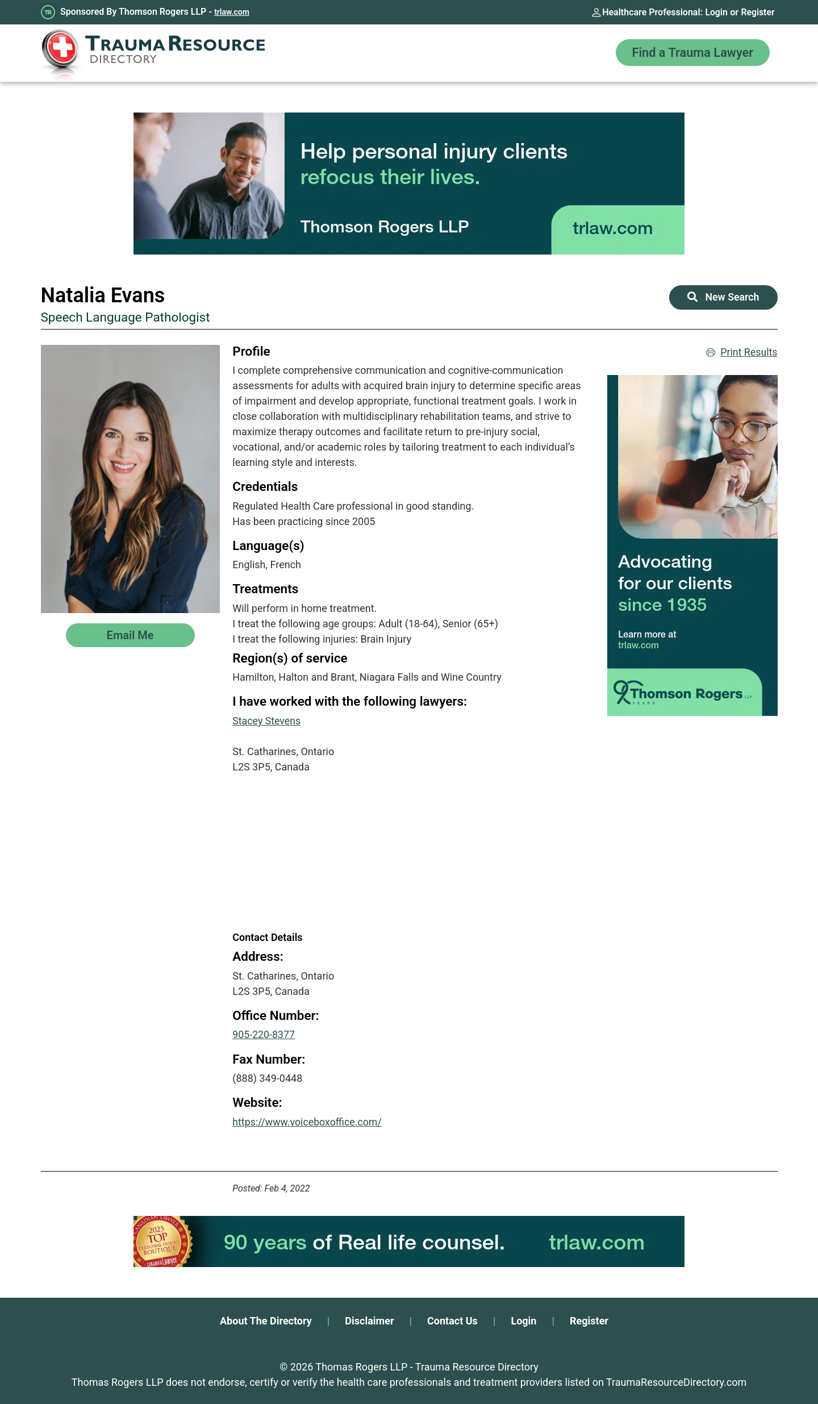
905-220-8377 (263, 1034)
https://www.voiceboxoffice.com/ (307, 1121)
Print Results (742, 352)
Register (758, 12)
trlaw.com (231, 11)
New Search (723, 297)
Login (715, 12)
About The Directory (266, 1320)
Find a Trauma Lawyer (691, 53)
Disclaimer (369, 1320)
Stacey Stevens (267, 721)
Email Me (130, 635)
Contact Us (452, 1320)
